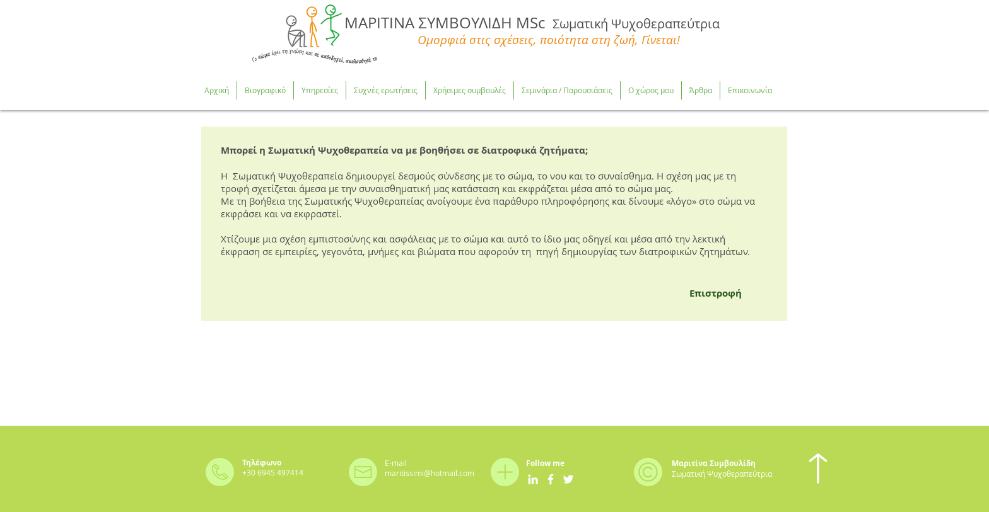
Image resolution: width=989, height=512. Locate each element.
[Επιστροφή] (715, 292)
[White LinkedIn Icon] (533, 479)
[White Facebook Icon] (551, 479)
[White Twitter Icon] (568, 479)
